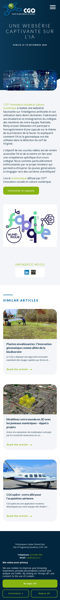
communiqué (19, 178)
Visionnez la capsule (21, 190)
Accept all (30, 538)
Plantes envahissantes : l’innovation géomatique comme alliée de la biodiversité (29, 347)
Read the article (17, 369)
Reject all (44, 548)
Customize (15, 548)
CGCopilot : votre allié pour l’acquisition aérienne (23, 496)
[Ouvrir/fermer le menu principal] (53, 7)
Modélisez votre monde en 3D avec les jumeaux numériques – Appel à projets (28, 423)
